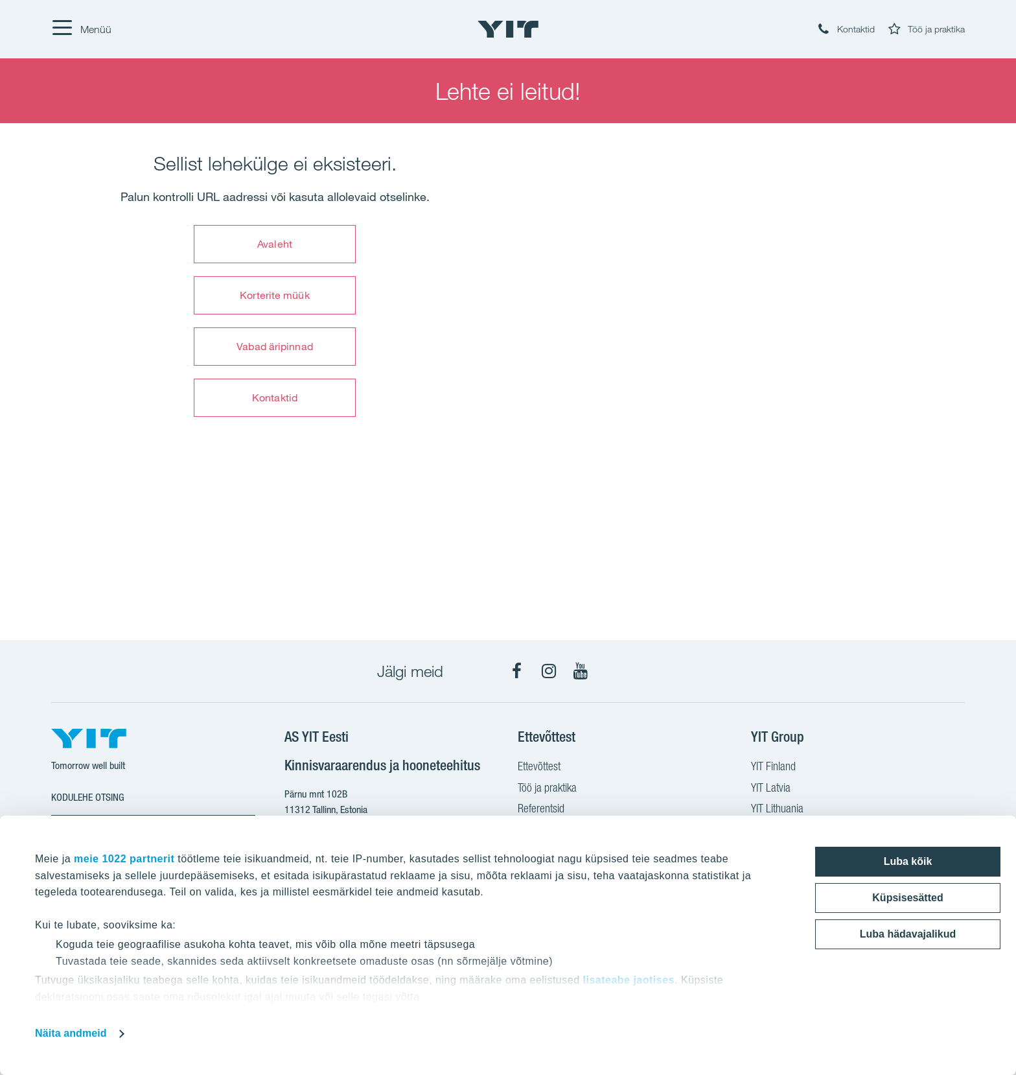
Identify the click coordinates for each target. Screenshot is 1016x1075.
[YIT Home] (508, 29)
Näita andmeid (71, 1033)
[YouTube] (580, 671)
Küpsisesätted (907, 897)
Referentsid (541, 810)
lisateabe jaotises (629, 980)
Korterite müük (274, 295)
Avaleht (274, 243)
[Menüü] (81, 29)
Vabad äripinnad (275, 346)
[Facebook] (517, 671)
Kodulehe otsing (87, 797)
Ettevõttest (539, 768)
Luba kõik (908, 861)
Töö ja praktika (547, 789)
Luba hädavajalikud (908, 933)
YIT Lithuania (777, 810)
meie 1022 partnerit (124, 858)
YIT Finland (773, 768)
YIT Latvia (771, 789)
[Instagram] (548, 671)
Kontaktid (274, 397)
